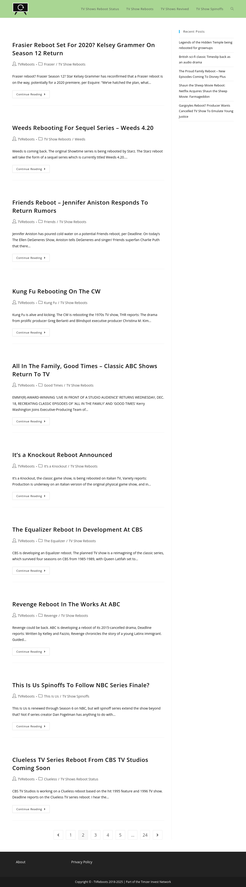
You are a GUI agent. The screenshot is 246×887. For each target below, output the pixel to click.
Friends (49, 221)
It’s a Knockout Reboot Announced (62, 455)
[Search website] (232, 9)
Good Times (53, 385)
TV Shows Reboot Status (79, 779)
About (20, 862)
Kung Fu (50, 302)
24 (145, 835)
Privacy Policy (81, 862)
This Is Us (51, 696)
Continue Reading (33, 95)
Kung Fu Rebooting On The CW (56, 291)
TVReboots (26, 64)
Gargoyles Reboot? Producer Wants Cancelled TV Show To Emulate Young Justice (206, 111)
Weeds (80, 139)
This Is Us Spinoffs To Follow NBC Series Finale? (80, 685)
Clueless (50, 779)
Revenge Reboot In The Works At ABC (66, 604)
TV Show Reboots (71, 64)
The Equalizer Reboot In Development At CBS (77, 529)
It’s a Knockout (55, 466)
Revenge (50, 615)
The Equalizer (54, 541)
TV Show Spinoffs (75, 696)
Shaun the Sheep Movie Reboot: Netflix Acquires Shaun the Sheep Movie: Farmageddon (203, 91)
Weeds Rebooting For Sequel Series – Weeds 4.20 (83, 128)
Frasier (49, 64)
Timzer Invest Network (156, 882)
